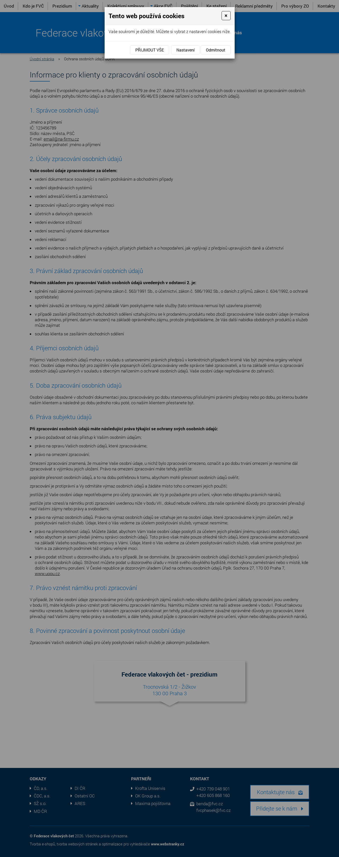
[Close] (226, 15)
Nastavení (185, 49)
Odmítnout (215, 49)
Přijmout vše (149, 49)
